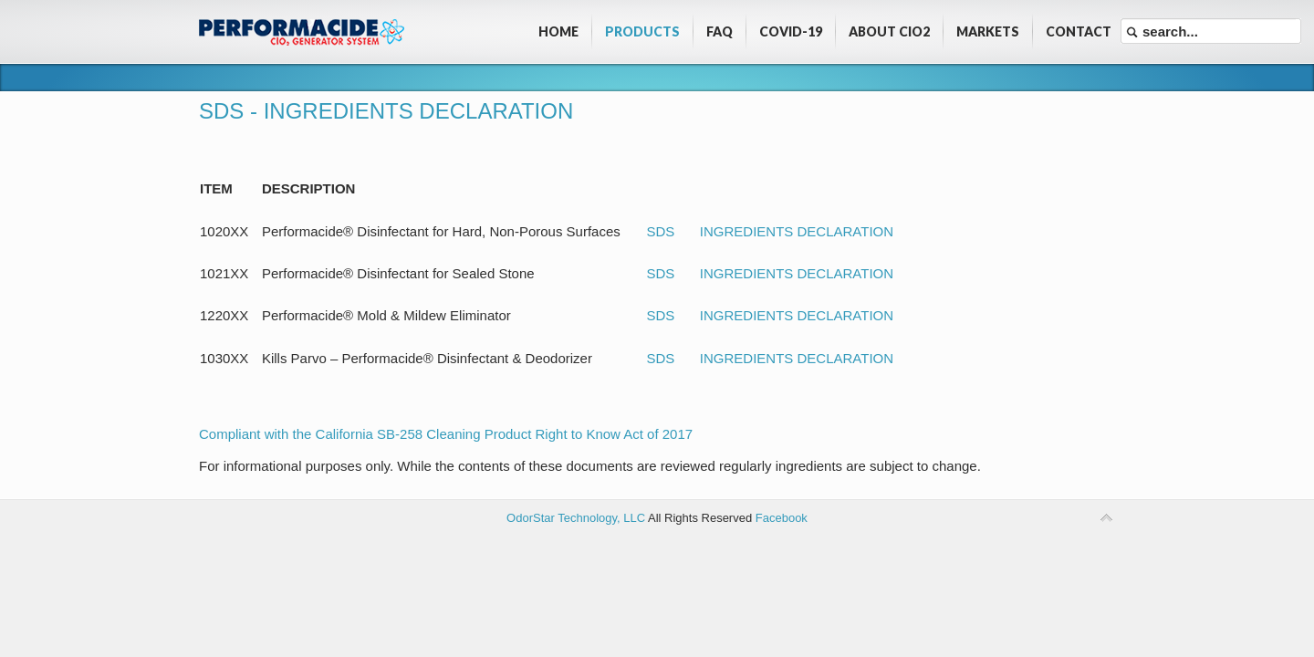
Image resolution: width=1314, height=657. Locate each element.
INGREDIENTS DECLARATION (796, 231)
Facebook (782, 518)
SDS (661, 231)
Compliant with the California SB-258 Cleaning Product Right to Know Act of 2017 (446, 434)
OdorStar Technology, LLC (575, 518)
